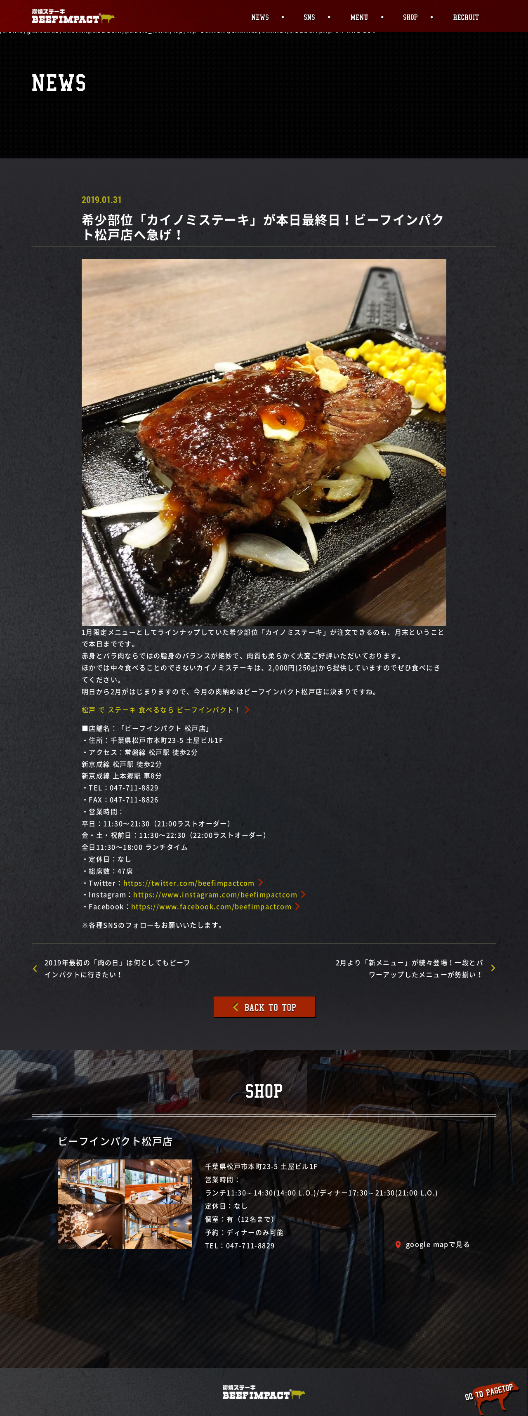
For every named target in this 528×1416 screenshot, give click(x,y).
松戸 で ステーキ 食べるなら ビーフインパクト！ (161, 709)
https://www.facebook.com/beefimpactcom (211, 906)
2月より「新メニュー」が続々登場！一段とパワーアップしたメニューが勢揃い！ (409, 968)
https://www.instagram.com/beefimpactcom (215, 894)
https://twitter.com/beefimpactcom (189, 883)
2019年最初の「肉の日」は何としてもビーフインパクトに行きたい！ (118, 968)
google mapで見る (438, 1244)
